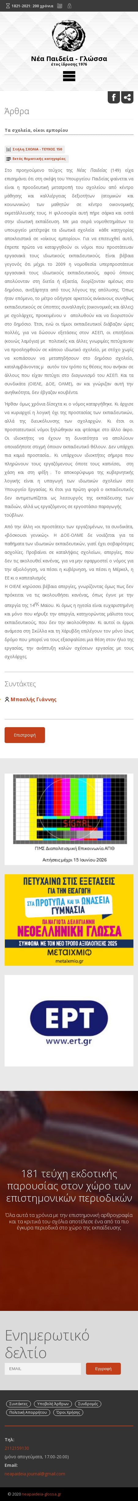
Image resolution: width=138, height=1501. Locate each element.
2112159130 (17, 1448)
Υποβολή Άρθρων (53, 1403)
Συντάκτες (18, 1403)
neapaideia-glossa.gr (41, 1494)
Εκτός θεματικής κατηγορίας (39, 158)
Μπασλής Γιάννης (34, 699)
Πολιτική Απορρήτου (28, 1412)
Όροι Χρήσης (68, 1412)
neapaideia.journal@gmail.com (35, 1474)
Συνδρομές (88, 1403)
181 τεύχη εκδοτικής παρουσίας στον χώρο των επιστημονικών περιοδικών (69, 1185)
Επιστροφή (25, 735)
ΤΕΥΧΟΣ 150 (37, 149)
